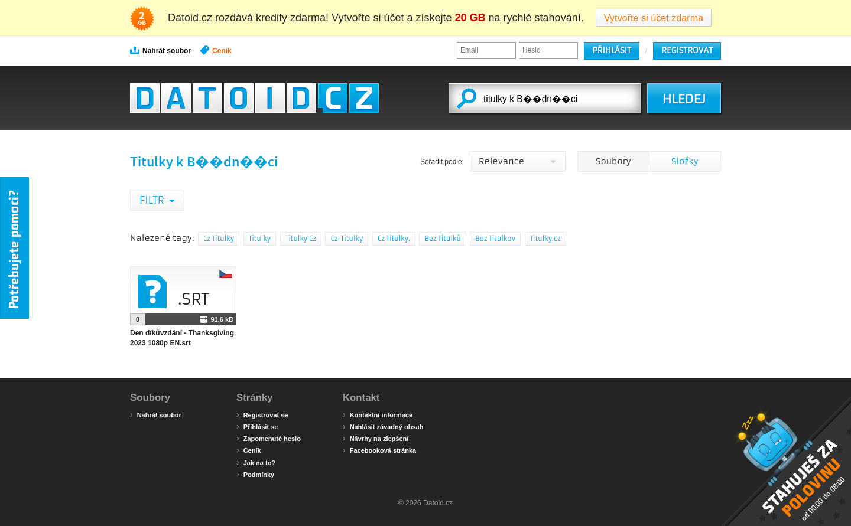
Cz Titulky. (394, 238)
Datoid (254, 98)
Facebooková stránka (379, 450)
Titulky (260, 238)
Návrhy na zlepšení (375, 438)
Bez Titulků (442, 238)
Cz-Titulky (346, 238)
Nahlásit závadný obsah (383, 426)
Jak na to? (255, 462)
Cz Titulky (218, 238)
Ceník (216, 50)
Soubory (613, 161)
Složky (684, 161)
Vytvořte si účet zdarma (654, 17)
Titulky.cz (545, 238)
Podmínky (255, 474)
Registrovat (687, 50)
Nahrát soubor (160, 50)
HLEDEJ (684, 99)
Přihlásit (611, 50)
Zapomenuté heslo (268, 438)
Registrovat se (262, 414)
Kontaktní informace (377, 414)
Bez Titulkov (495, 238)
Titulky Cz (300, 238)
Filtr (152, 200)
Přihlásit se (257, 426)
